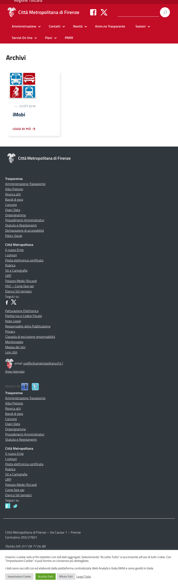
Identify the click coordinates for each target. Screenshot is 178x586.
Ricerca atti (13, 194)
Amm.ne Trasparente (110, 26)
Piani (48, 37)
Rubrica (10, 265)
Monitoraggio (14, 342)
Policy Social (13, 236)
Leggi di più (24, 129)
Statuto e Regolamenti (21, 225)
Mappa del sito (15, 347)
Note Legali (13, 321)
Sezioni (140, 26)
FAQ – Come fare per (19, 286)
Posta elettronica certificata (24, 260)
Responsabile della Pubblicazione (27, 326)
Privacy (10, 332)
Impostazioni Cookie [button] (19, 576)
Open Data (12, 210)
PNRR (69, 37)
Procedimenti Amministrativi (24, 220)
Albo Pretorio (14, 189)
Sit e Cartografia (16, 271)
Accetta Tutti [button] (45, 576)
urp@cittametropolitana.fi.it (42, 363)
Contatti (54, 26)
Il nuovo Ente (14, 250)
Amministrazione (24, 26)
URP (8, 276)
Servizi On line (22, 37)
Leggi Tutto (83, 577)
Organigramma (15, 215)
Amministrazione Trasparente (25, 184)
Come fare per (15, 490)
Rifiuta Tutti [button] (66, 576)
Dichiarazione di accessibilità (24, 231)
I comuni (11, 255)
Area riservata (15, 372)
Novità (77, 26)
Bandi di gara (14, 200)
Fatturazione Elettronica (21, 311)
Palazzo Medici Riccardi (21, 281)
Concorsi (11, 205)
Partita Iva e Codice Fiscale (23, 316)
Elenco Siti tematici (18, 291)
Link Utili (11, 352)
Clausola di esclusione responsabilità (30, 337)
